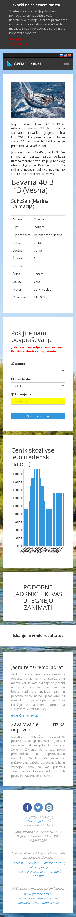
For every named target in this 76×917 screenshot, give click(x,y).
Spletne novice (52, 863)
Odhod (18, 364)
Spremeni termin (38, 416)
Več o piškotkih (19, 44)
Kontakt (38, 876)
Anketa (18, 863)
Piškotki (32, 863)
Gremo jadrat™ (38, 821)
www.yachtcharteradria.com (38, 898)
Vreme (53, 872)
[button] (15, 100)
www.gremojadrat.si (38, 894)
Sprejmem (17, 39)
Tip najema (21, 394)
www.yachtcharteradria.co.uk (38, 903)
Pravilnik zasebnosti (31, 872)
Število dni (21, 379)
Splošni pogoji (38, 867)
